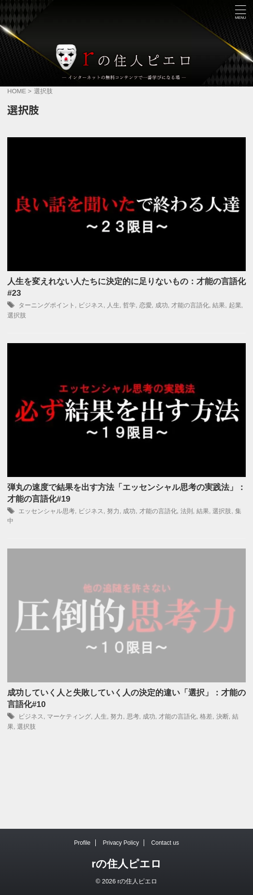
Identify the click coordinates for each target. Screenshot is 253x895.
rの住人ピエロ (126, 864)
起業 (235, 305)
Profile (82, 842)
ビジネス (91, 305)
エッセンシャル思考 (46, 511)
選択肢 (16, 315)
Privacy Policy (121, 842)
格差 (206, 716)
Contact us (165, 842)
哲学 (129, 305)
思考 (133, 716)
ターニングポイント (46, 305)
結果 (218, 305)
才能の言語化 (190, 305)
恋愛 (145, 305)
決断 (222, 716)
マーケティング (69, 716)
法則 (186, 511)
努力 (113, 511)
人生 (113, 305)
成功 (161, 305)
